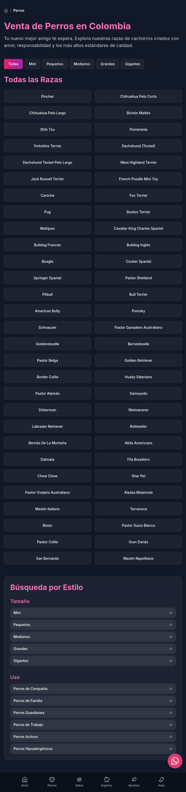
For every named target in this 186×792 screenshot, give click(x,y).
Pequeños (54, 64)
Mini (32, 64)
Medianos (82, 64)
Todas (13, 64)
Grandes (107, 64)
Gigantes (132, 64)
